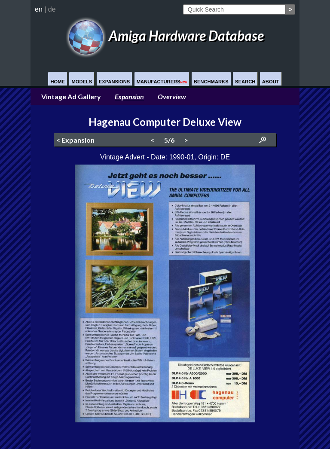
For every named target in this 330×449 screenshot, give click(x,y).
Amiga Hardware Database (165, 35)
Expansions (114, 81)
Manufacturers (162, 81)
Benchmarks (211, 81)
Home (57, 81)
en (39, 9)
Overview (172, 96)
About (270, 81)
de (52, 9)
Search (245, 81)
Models (81, 81)
